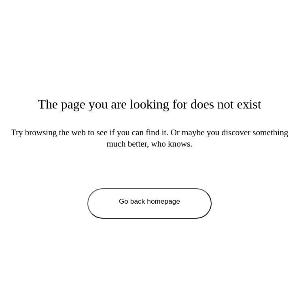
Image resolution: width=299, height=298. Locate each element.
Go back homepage (149, 201)
